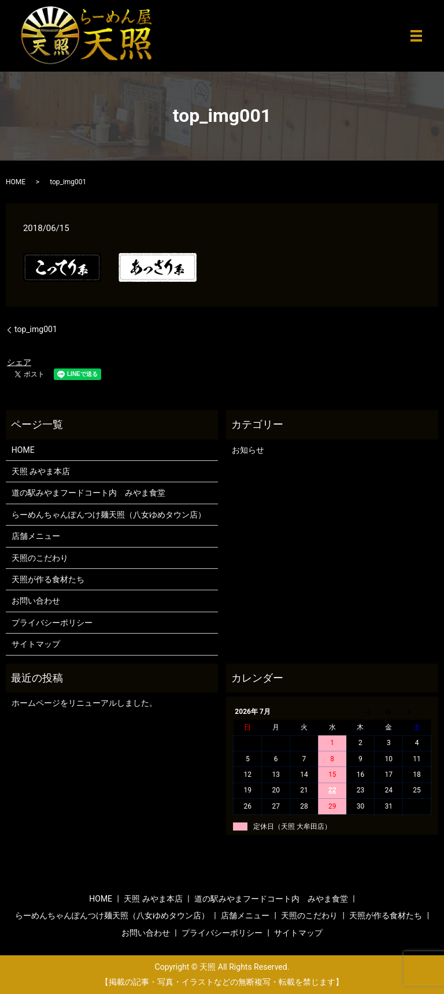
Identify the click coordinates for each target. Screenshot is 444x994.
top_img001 (35, 329)
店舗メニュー (36, 536)
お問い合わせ (36, 600)
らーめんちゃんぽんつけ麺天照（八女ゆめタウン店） (109, 514)
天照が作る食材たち (48, 579)
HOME (15, 182)
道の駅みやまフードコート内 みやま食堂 (88, 492)
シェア (19, 362)
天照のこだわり (40, 558)
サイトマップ (36, 644)
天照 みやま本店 (41, 471)
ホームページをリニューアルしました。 (84, 703)
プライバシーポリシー (52, 622)
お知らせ (248, 450)
